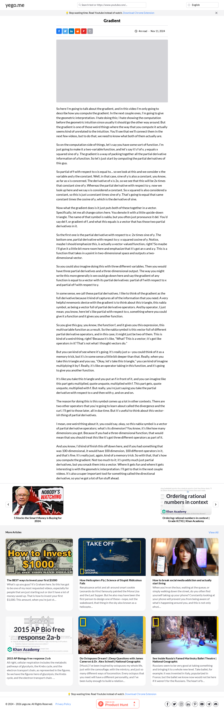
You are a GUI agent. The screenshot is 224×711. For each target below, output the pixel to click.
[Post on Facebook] (59, 31)
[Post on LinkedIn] (71, 31)
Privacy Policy (63, 704)
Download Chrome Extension (138, 13)
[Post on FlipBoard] (84, 31)
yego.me (15, 5)
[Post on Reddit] (77, 31)
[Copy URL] (90, 31)
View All (213, 532)
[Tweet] (65, 31)
